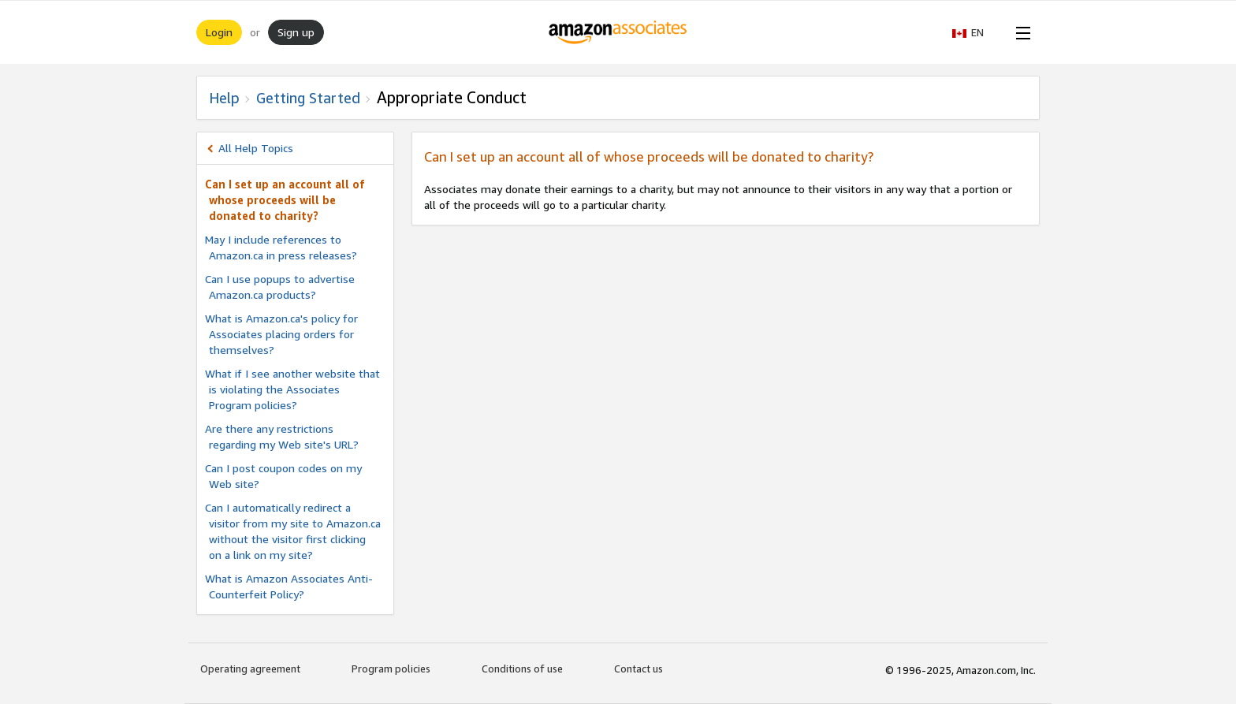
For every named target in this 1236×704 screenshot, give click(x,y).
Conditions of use (522, 668)
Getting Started (308, 97)
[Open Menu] (1020, 32)
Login (219, 32)
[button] (975, 32)
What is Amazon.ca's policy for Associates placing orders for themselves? (281, 333)
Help (224, 97)
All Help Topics (255, 148)
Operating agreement (250, 668)
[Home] (618, 32)
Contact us (638, 668)
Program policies (391, 668)
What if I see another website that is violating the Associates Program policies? (292, 389)
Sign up (296, 32)
